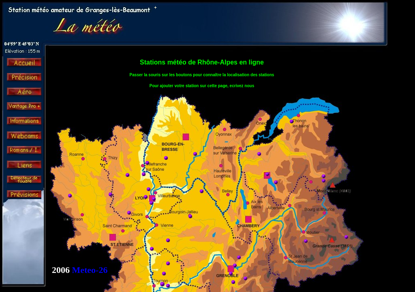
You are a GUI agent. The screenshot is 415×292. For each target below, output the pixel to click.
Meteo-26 (90, 270)
